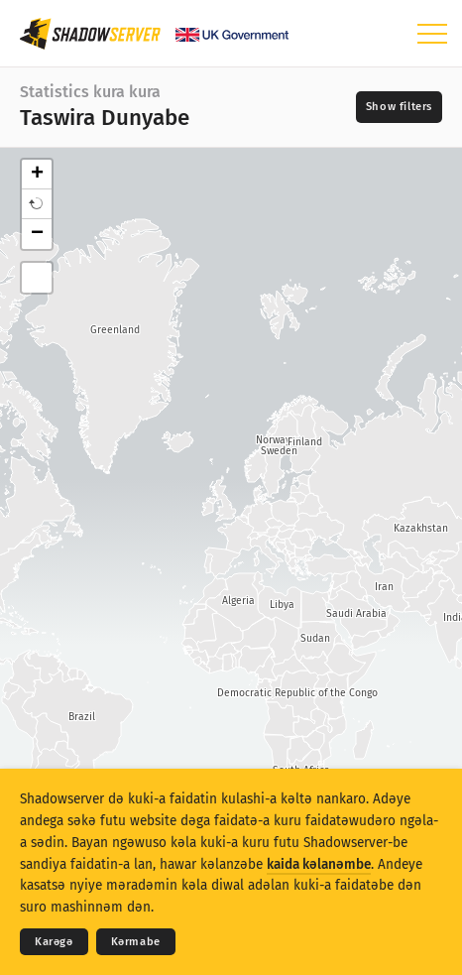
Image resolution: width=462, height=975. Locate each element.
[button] (37, 204)
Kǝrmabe (136, 941)
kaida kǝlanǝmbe (319, 864)
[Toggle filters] (399, 107)
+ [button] (37, 174)
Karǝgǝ (54, 941)
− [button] (37, 234)
